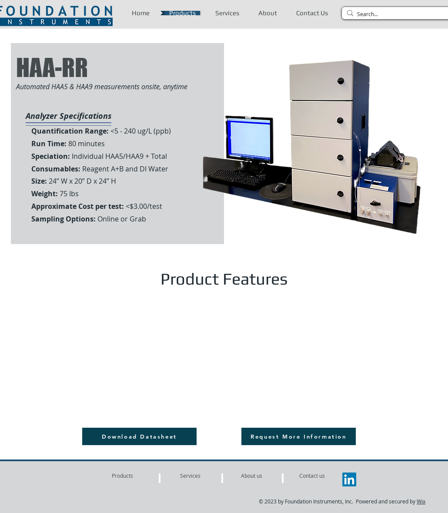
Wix (421, 501)
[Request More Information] (298, 436)
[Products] (122, 476)
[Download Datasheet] (139, 436)
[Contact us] (312, 476)
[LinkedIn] (349, 479)
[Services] (190, 476)
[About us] (251, 476)
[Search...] (398, 14)
